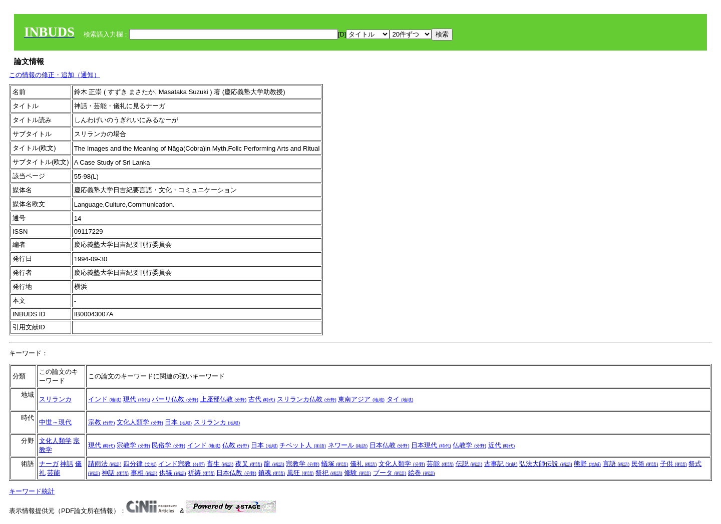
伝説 (469, 463)
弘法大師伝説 (545, 463)
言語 (616, 463)
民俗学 (168, 445)
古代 (261, 399)
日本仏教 (390, 445)
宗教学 (133, 445)
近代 (501, 445)
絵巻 (421, 472)
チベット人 (302, 445)
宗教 (101, 422)
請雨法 (105, 463)
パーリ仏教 (175, 399)
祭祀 (328, 472)
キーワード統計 (32, 491)
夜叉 (248, 463)
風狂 (300, 472)
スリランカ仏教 (306, 399)
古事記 (501, 463)
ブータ (390, 472)
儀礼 (363, 463)
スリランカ (55, 399)
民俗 (644, 463)
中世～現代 (55, 422)
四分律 (140, 463)
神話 (66, 463)
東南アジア (361, 399)
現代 (136, 399)
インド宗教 (181, 463)
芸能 (53, 472)
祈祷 (201, 472)
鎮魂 (271, 472)
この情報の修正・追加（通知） (54, 75)
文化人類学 (140, 422)
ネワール (348, 445)
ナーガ (49, 463)
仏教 (235, 445)
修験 (357, 472)
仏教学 (469, 445)
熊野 (587, 463)
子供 (673, 463)
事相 (144, 472)
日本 (178, 422)
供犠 (172, 472)
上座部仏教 (223, 399)
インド (105, 399)
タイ (400, 399)
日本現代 (431, 445)
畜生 (220, 463)
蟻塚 (334, 463)
